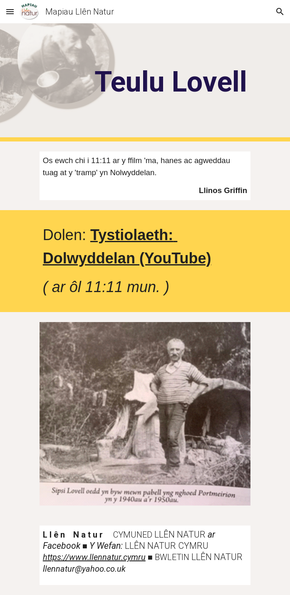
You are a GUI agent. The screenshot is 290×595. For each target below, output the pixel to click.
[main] (145, 82)
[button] (10, 11)
